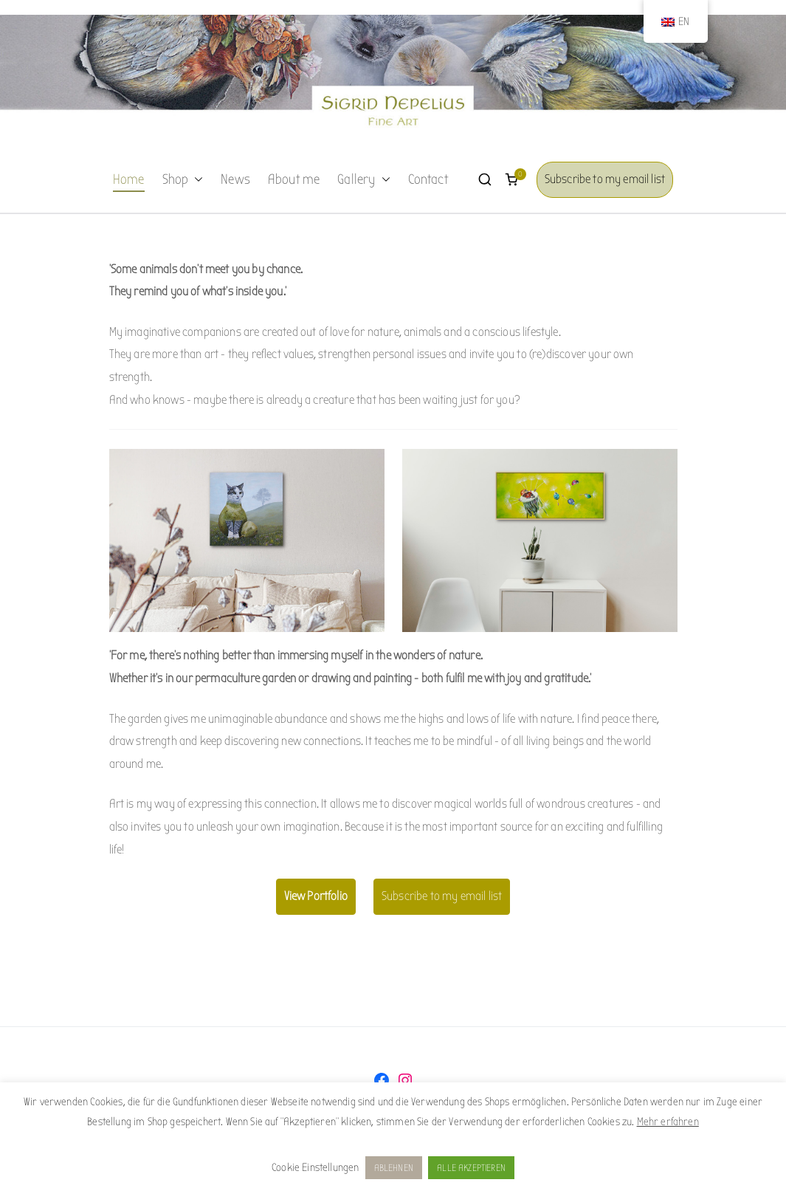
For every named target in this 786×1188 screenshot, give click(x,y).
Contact (428, 179)
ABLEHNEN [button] (393, 1167)
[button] (195, 180)
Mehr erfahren (668, 1121)
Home (129, 179)
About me (294, 179)
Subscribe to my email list (605, 179)
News (235, 179)
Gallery (363, 180)
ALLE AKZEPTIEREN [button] (471, 1167)
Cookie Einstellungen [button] (315, 1167)
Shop (183, 180)
